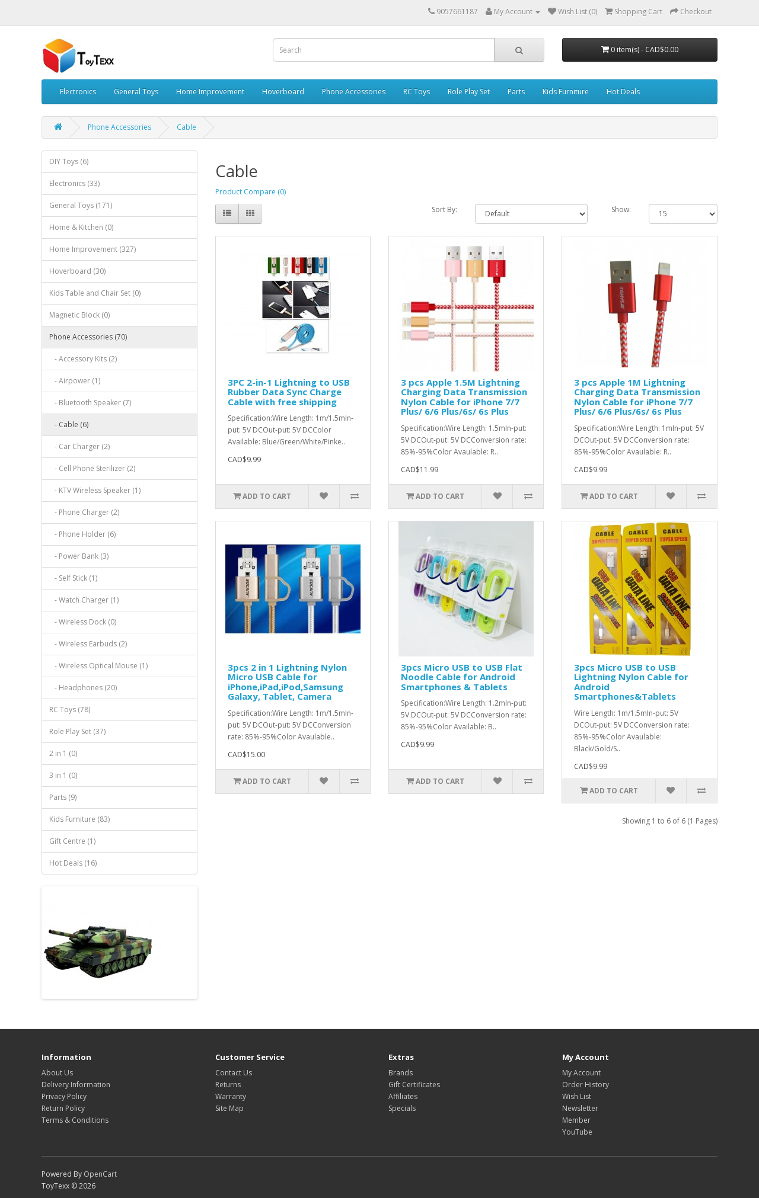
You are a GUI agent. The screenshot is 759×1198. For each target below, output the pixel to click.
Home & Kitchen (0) (81, 227)
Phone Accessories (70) (88, 337)
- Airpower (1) (74, 381)
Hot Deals (623, 92)
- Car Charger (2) (79, 446)
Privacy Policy (64, 1096)
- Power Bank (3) (79, 556)
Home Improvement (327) (92, 249)
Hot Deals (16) (73, 863)
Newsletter (580, 1108)
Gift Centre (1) (72, 841)
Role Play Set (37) (77, 731)
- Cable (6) (68, 424)
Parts (516, 92)
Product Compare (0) (250, 192)
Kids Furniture (566, 92)
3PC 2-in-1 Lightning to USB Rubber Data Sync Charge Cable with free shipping (289, 392)
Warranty (230, 1096)
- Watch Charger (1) (84, 600)
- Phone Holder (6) (82, 534)
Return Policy (63, 1108)
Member (576, 1120)
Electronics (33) (74, 183)
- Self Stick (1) (73, 578)
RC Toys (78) (69, 709)
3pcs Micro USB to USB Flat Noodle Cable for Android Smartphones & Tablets (461, 677)
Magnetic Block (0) (79, 315)
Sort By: (444, 209)
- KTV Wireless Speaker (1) (95, 490)
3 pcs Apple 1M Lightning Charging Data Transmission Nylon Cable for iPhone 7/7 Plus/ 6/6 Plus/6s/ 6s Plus (637, 397)
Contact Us (233, 1073)
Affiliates (402, 1096)
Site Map (229, 1108)
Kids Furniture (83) (79, 819)
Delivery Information (76, 1085)
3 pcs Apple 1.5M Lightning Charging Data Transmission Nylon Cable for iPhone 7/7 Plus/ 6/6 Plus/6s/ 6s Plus (464, 397)
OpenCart (100, 1174)
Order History (585, 1085)
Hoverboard (283, 92)
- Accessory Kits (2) (83, 359)
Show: (621, 209)
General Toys (136, 92)
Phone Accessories (353, 92)
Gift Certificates (414, 1085)
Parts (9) (62, 797)
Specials (402, 1108)
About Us (57, 1073)
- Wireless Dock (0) (82, 622)
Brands (400, 1073)
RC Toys (416, 92)
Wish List (576, 1096)
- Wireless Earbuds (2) (88, 644)
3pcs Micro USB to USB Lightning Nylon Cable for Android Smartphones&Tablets (631, 682)
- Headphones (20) (83, 688)
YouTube (577, 1132)
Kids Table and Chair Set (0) (95, 293)
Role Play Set (469, 92)
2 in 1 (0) (63, 753)
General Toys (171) (80, 205)
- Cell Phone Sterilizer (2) (92, 468)
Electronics (78, 92)
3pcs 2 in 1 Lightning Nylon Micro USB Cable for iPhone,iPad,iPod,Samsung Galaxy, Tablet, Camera (287, 682)
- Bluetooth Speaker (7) (90, 403)
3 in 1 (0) (63, 775)
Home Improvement (210, 92)
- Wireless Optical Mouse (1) (98, 666)
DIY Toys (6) (68, 161)
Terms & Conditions (75, 1120)
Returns (228, 1085)
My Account (581, 1073)
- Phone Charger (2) (84, 512)
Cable (186, 127)
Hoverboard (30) (77, 271)
